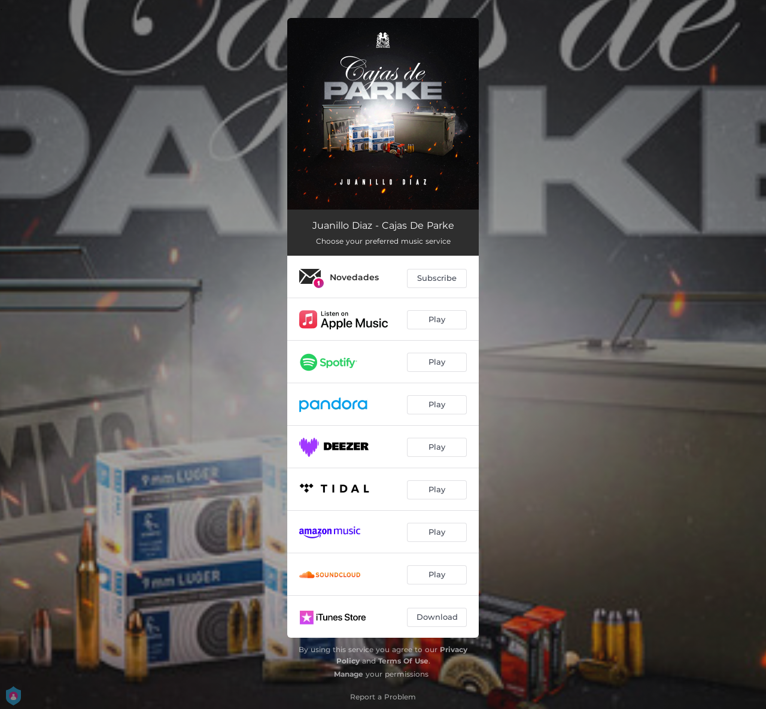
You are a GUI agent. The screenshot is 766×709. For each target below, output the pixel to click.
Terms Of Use (403, 660)
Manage (348, 673)
